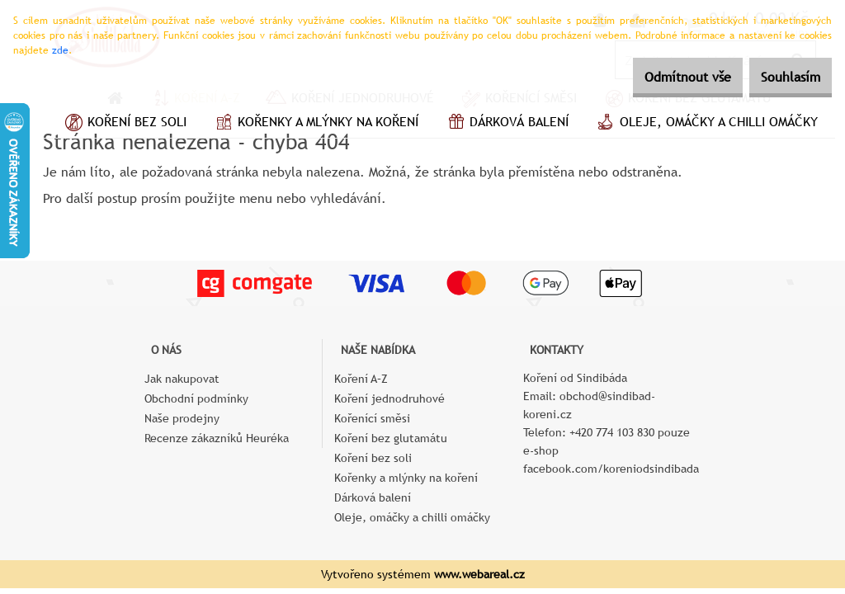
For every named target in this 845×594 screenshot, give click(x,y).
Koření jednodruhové (389, 398)
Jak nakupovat (182, 378)
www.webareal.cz (479, 574)
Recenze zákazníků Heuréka (216, 438)
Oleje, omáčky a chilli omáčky (705, 124)
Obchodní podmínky (196, 398)
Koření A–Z (361, 378)
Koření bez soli (123, 124)
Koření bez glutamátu (390, 438)
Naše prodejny (182, 418)
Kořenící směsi (372, 418)
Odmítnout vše (660, 77)
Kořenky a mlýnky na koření (314, 124)
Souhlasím (781, 77)
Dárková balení (506, 124)
